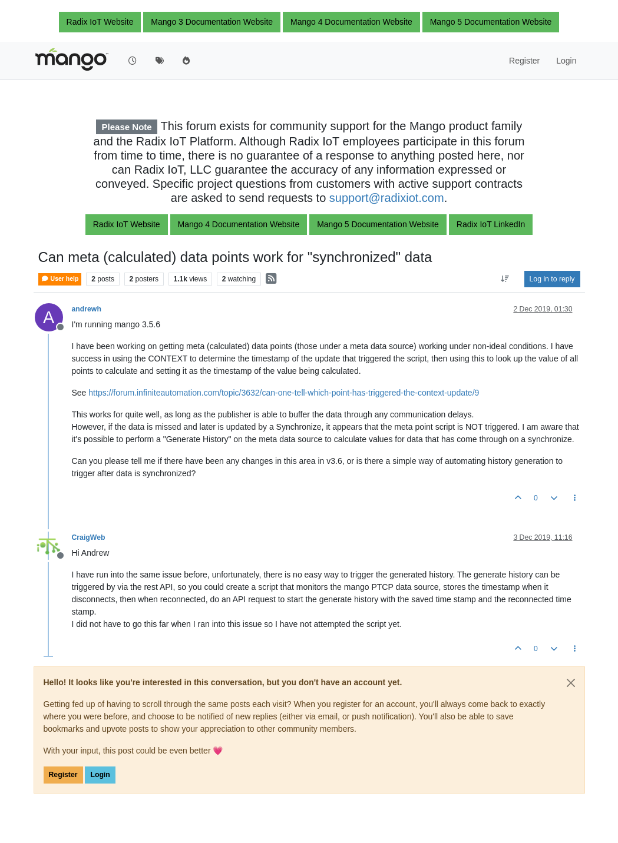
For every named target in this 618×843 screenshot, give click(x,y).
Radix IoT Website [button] (100, 21)
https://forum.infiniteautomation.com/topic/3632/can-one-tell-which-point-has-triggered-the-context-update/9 (283, 392)
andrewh (86, 309)
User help (60, 279)
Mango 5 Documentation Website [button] (491, 21)
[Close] (570, 683)
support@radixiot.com (386, 197)
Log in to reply (552, 279)
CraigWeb (88, 537)
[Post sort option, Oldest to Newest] (504, 279)
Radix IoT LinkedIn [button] (491, 224)
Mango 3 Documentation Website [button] (212, 21)
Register (63, 775)
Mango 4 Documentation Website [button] (351, 21)
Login (100, 775)
